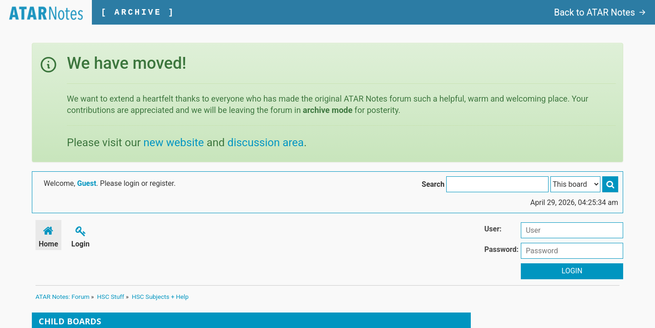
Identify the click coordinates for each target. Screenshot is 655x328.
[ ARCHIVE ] (138, 12)
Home (48, 235)
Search (433, 184)
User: (493, 229)
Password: (501, 249)
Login (80, 235)
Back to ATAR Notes (600, 12)
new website (173, 142)
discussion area (265, 142)
